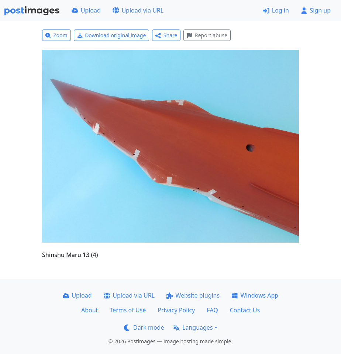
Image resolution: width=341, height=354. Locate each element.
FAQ (212, 310)
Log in (276, 10)
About (89, 310)
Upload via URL (138, 10)
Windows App (254, 295)
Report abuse (207, 35)
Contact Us (245, 310)
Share (166, 35)
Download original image (111, 35)
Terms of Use (128, 310)
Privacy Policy (176, 310)
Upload (86, 10)
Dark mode (144, 327)
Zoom (56, 35)
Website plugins (193, 295)
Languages (193, 327)
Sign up (316, 10)
